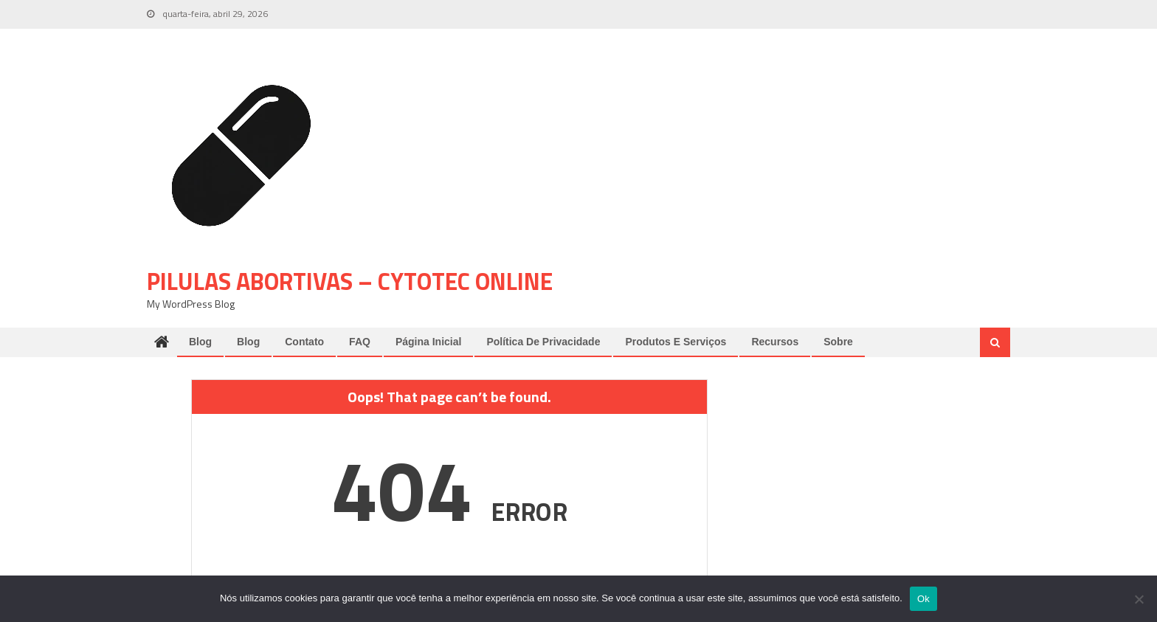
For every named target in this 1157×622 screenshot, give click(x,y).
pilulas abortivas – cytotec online (350, 281)
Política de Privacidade (543, 342)
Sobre (838, 342)
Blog (200, 342)
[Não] (1138, 599)
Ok (923, 598)
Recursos (774, 342)
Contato (304, 342)
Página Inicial (428, 342)
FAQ (359, 342)
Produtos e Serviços (675, 342)
